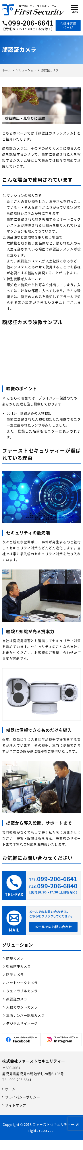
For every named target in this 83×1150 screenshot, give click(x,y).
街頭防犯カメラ (18, 966)
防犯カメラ (15, 958)
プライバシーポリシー (22, 1097)
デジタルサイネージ (22, 1023)
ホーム (10, 1089)
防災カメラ (15, 974)
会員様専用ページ (68, 25)
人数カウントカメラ (22, 1007)
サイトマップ (15, 1105)
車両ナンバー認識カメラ (25, 1015)
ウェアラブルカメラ (22, 990)
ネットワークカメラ (22, 982)
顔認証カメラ (16, 999)
